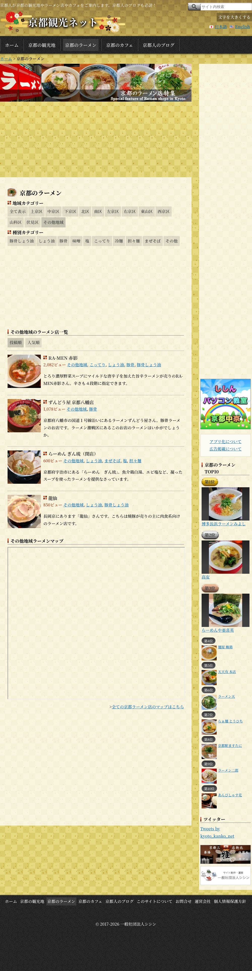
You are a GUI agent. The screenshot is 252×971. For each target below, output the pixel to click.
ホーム (12, 45)
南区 (98, 211)
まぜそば (153, 241)
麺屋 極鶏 (225, 646)
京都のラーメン (81, 45)
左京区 (113, 211)
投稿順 (16, 342)
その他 (172, 241)
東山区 (147, 211)
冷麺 (119, 241)
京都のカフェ (119, 45)
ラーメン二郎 (228, 770)
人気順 (33, 342)
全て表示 (18, 211)
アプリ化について (225, 441)
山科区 (16, 222)
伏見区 (32, 222)
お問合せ (183, 901)
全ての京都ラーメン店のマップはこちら (148, 707)
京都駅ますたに (230, 745)
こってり (102, 241)
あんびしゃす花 (230, 794)
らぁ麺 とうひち (230, 720)
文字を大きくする (234, 17)
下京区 (70, 211)
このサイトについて (155, 901)
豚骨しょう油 (22, 241)
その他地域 (53, 222)
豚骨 (63, 241)
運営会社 (203, 901)
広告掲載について (225, 449)
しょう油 (47, 241)
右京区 (130, 211)
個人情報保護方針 (230, 901)
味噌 (76, 241)
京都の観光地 (41, 45)
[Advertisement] (96, 139)
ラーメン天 (226, 696)
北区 (85, 211)
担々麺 (134, 241)
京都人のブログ (158, 45)
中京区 (53, 211)
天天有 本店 (227, 671)
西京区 (164, 211)
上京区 (36, 211)
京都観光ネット (63, 22)
